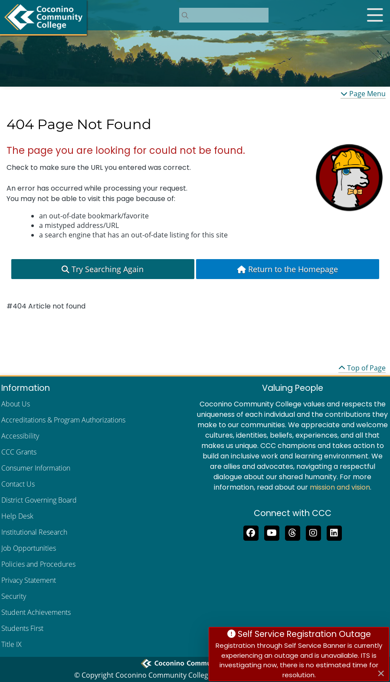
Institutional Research (34, 532)
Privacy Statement (28, 580)
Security (13, 596)
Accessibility (20, 436)
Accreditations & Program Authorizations (63, 420)
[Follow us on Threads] (292, 532)
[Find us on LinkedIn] (334, 532)
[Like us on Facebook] (250, 532)
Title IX (11, 644)
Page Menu (363, 93)
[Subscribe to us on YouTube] (271, 532)
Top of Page (362, 368)
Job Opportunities (28, 548)
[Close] (381, 673)
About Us (15, 404)
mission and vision (340, 487)
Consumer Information (35, 468)
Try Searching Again (103, 269)
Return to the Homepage (287, 269)
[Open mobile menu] (375, 15)
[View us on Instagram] (313, 532)
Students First (22, 628)
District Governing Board (39, 500)
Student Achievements (36, 612)
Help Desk (17, 516)
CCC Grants (18, 452)
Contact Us (18, 484)
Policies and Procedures (38, 564)
